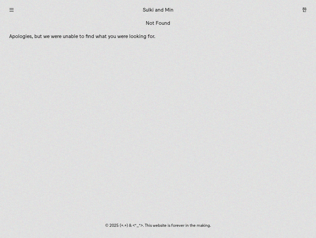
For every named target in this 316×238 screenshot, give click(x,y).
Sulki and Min (158, 10)
